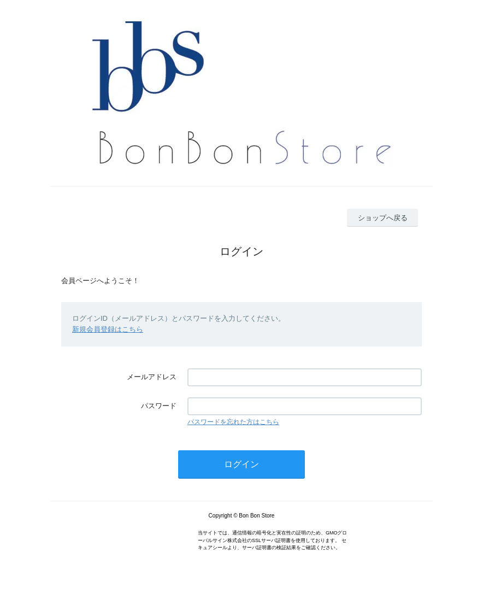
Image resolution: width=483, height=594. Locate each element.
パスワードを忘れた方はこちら (233, 422)
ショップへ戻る (383, 218)
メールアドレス (151, 377)
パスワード (158, 406)
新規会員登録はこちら (107, 329)
